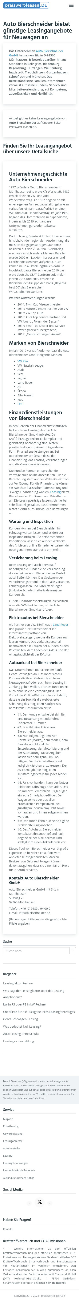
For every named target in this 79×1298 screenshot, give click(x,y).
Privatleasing (11, 1126)
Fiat (20, 404)
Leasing (55, 492)
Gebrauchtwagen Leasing (20, 1019)
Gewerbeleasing (12, 1134)
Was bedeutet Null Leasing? (22, 1026)
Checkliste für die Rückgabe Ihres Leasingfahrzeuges (39, 1012)
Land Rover (60, 624)
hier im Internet (56, 1283)
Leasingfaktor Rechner (18, 983)
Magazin (8, 1119)
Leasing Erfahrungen (15, 1163)
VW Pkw (22, 361)
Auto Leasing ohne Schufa (21, 1034)
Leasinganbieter (12, 1141)
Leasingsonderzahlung (18, 1041)
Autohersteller (11, 1148)
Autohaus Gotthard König (18, 1178)
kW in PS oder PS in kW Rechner (25, 1004)
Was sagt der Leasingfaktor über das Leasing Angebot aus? (33, 994)
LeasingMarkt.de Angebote (19, 1170)
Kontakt (7, 1229)
